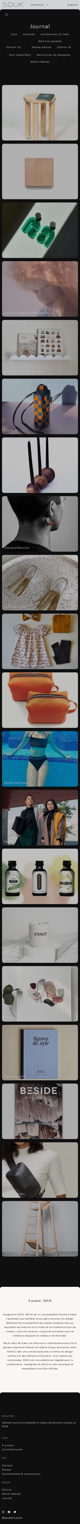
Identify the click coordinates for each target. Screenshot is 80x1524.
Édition (7, 1489)
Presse (6, 1469)
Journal (7, 1498)
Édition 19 (64, 47)
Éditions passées (50, 41)
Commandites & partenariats (21, 1473)
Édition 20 (13, 47)
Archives (29, 34)
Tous (14, 34)
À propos (8, 1445)
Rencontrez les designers (54, 54)
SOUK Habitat (40, 61)
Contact (7, 1465)
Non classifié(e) (20, 54)
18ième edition (42, 47)
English (73, 4)
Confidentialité (12, 1449)
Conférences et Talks (55, 34)
